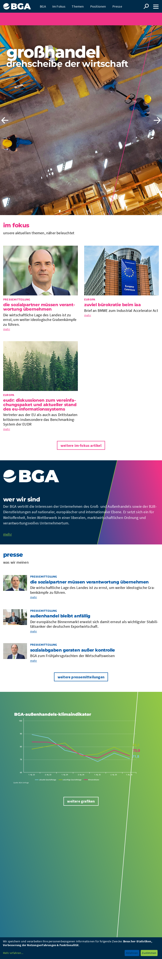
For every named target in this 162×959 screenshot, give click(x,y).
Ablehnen (132, 953)
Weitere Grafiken (81, 801)
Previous (4, 120)
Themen (78, 6)
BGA (43, 6)
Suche (146, 6)
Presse (117, 6)
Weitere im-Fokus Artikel (81, 445)
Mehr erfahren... (13, 953)
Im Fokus (59, 6)
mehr (6, 329)
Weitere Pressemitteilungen (81, 677)
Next (157, 120)
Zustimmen (149, 953)
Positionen (98, 6)
